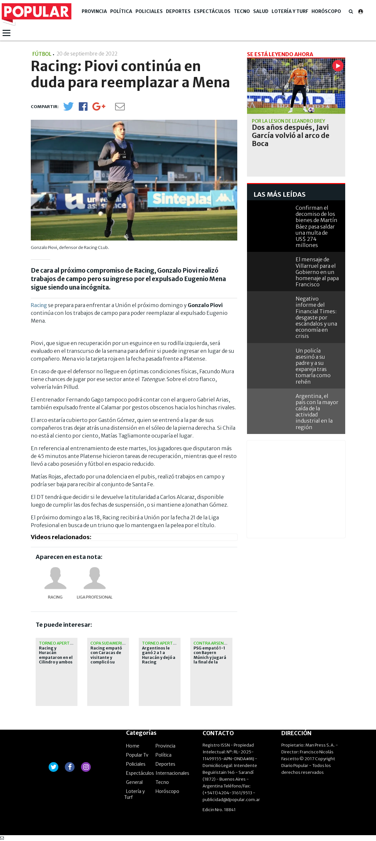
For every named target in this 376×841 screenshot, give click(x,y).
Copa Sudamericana (111, 643)
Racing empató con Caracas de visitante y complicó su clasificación (106, 657)
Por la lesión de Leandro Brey (288, 121)
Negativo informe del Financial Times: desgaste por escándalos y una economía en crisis (316, 317)
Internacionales (172, 773)
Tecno (242, 11)
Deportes (178, 11)
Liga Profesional (94, 597)
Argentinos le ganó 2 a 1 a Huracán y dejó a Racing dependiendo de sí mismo (158, 660)
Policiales (149, 11)
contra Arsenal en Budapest (224, 643)
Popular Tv (137, 755)
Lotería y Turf (290, 11)
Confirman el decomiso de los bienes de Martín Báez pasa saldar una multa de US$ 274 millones (316, 226)
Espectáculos (212, 11)
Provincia (94, 11)
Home (132, 746)
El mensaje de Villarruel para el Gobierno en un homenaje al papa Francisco (317, 272)
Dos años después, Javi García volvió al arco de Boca (290, 135)
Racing (39, 305)
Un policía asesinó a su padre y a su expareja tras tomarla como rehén (313, 366)
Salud (260, 11)
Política (121, 11)
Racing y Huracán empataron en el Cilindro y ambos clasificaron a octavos (56, 660)
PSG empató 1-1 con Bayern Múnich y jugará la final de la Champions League (210, 660)
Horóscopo (326, 11)
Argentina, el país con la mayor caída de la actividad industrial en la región (317, 411)
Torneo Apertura (58, 643)
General (134, 782)
